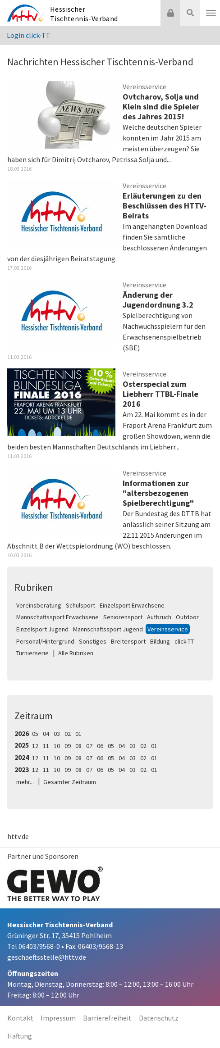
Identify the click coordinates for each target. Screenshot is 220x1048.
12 (35, 746)
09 (67, 746)
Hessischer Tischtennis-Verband (84, 14)
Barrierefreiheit (107, 1017)
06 (100, 746)
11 (46, 746)
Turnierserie (32, 653)
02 (67, 734)
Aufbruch (159, 617)
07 (89, 746)
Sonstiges (92, 641)
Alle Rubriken (75, 653)
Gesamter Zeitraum (69, 782)
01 (78, 734)
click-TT (184, 641)
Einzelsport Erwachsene (132, 605)
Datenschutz (159, 1017)
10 (57, 746)
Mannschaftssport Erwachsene (57, 617)
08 (78, 746)
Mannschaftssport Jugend (108, 629)
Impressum (58, 1017)
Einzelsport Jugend (42, 629)
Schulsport (80, 605)
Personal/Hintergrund (45, 641)
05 (35, 734)
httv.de (18, 836)
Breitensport (128, 641)
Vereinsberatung (38, 605)
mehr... (25, 782)
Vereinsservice (167, 629)
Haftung (19, 1035)
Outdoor (187, 617)
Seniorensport (122, 617)
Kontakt (20, 1017)
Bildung (160, 641)
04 (46, 734)
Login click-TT (28, 35)
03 (57, 734)
